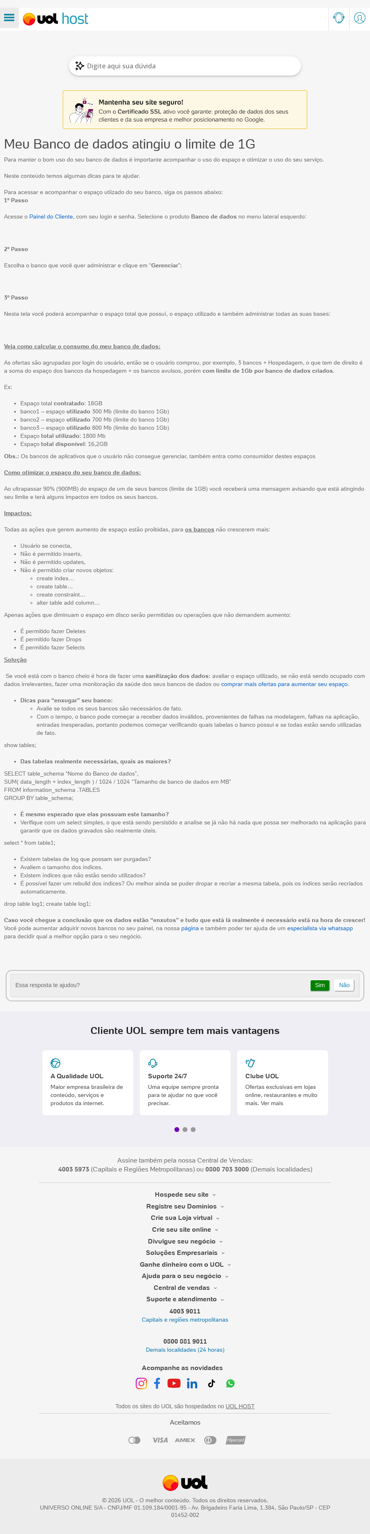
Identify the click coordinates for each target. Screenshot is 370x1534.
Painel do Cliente (51, 216)
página (190, 928)
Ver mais (272, 1103)
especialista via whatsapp (320, 928)
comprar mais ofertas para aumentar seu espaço (284, 684)
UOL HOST (240, 1406)
